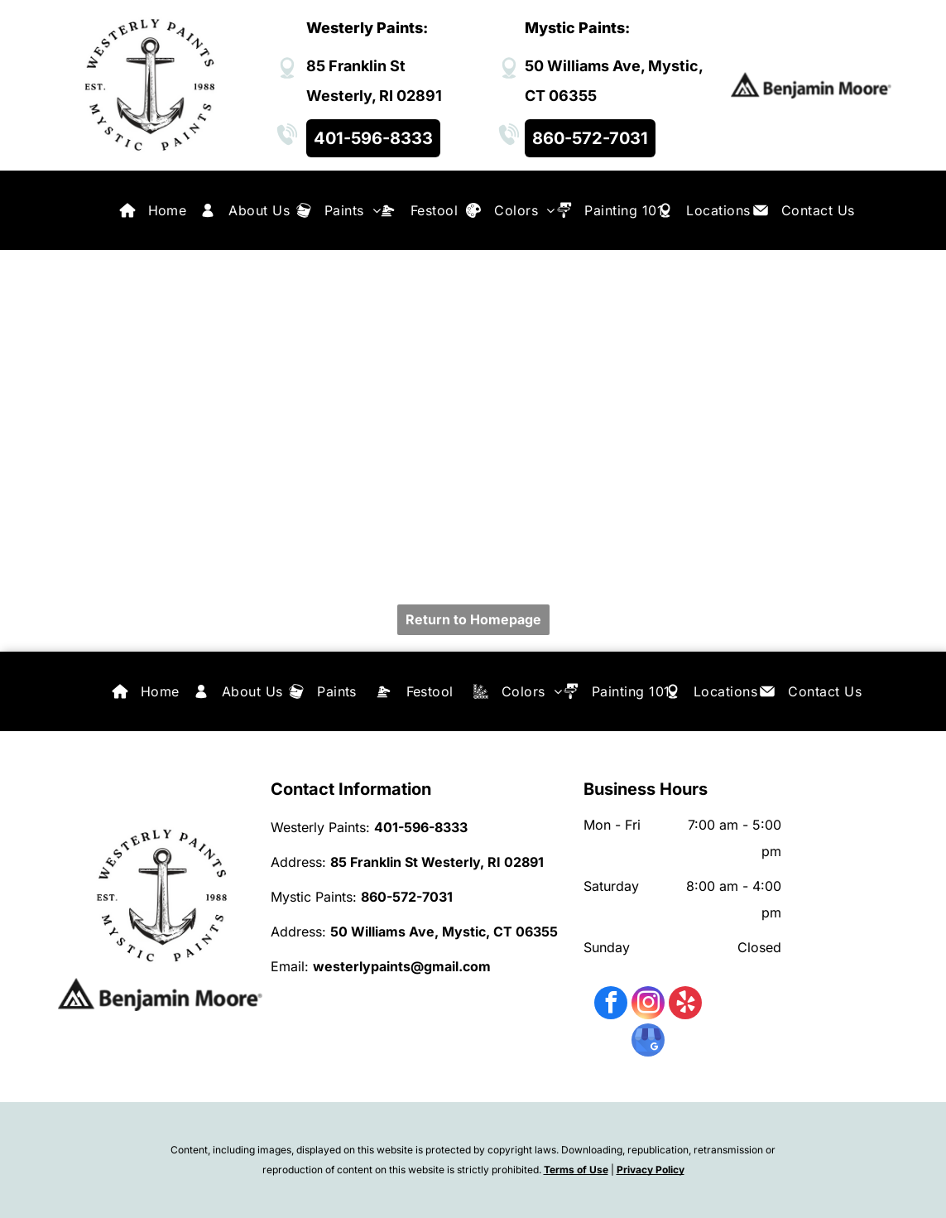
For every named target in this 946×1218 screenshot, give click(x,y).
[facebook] (610, 1004)
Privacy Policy (650, 1169)
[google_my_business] (648, 1042)
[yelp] (685, 1004)
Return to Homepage (473, 619)
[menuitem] (167, 210)
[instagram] (648, 1004)
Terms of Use (576, 1169)
